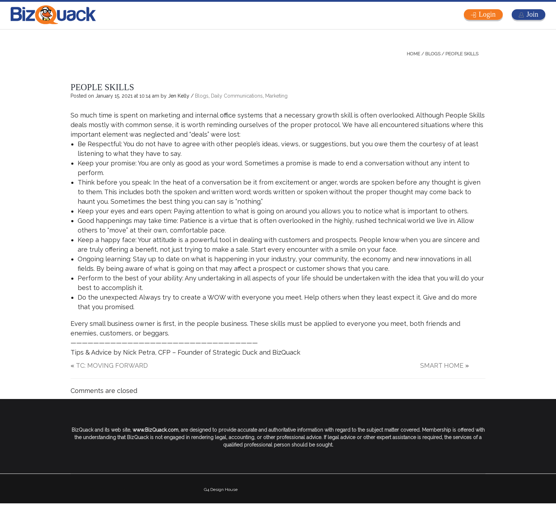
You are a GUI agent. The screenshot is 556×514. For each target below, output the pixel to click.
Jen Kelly (178, 96)
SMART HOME (441, 365)
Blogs (432, 53)
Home (413, 53)
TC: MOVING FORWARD (112, 365)
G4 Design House (221, 489)
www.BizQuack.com (155, 430)
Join (532, 14)
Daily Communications (237, 96)
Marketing (276, 96)
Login (487, 14)
